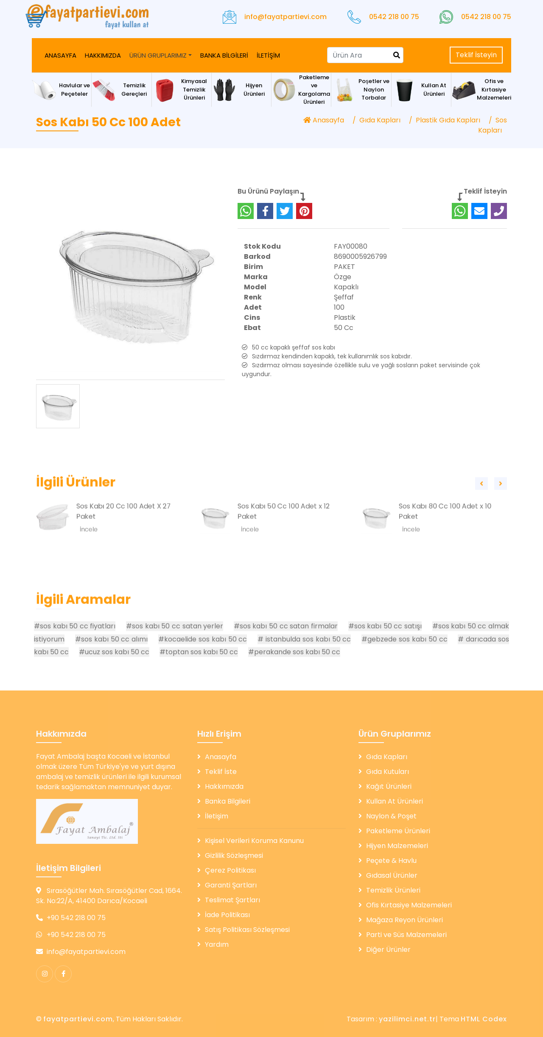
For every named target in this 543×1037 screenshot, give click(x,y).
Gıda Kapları (379, 120)
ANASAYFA (60, 55)
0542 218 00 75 (394, 17)
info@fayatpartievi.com (285, 17)
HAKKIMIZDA (103, 55)
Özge (342, 309)
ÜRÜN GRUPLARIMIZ (158, 55)
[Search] (365, 55)
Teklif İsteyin (476, 55)
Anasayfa (323, 120)
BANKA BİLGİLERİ (224, 55)
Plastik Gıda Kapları (448, 120)
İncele (89, 562)
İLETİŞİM (268, 55)
